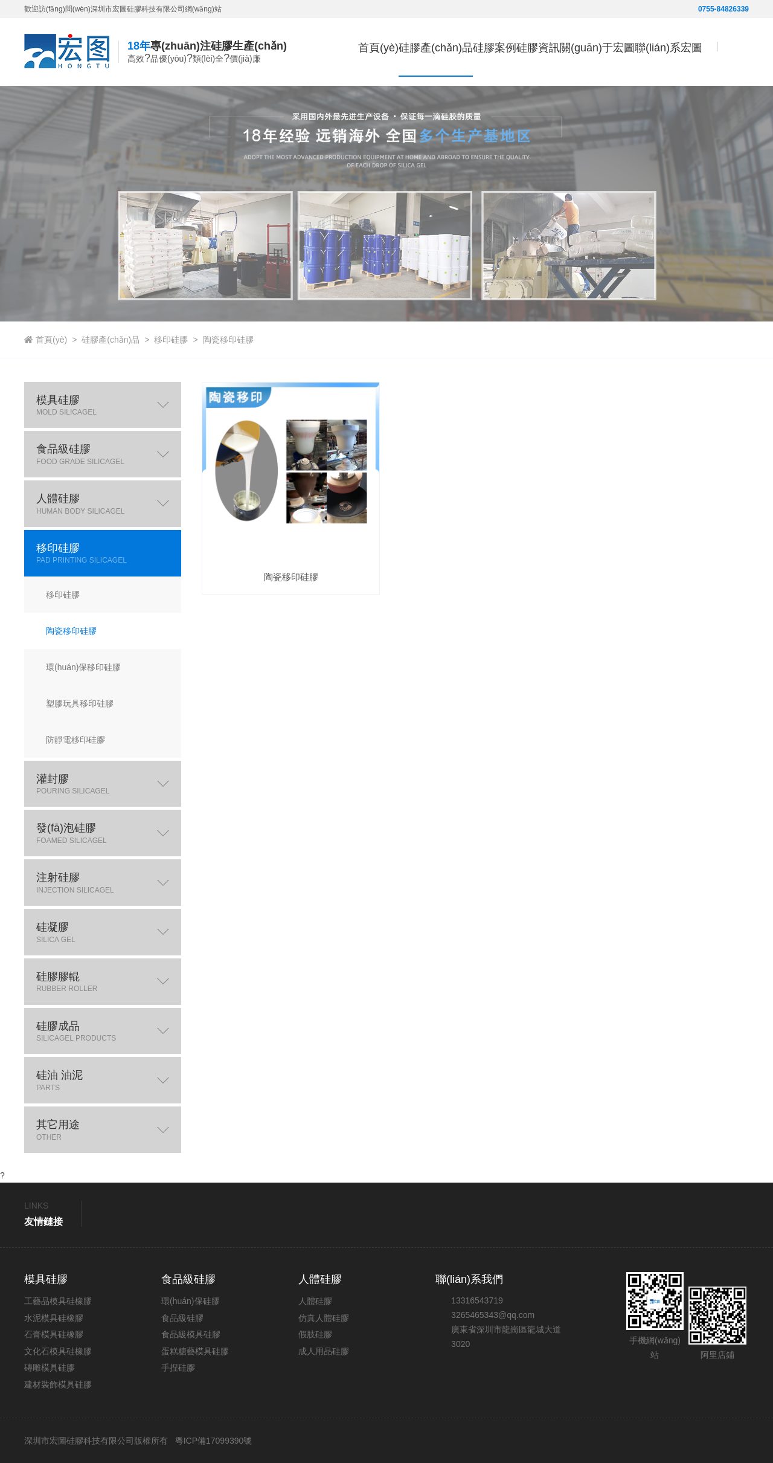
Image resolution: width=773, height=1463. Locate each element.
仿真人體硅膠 (323, 1318)
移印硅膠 (171, 339)
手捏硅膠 (178, 1367)
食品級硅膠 (182, 1318)
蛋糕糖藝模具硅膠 (195, 1351)
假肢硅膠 (315, 1334)
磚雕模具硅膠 (49, 1367)
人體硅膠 (315, 1301)
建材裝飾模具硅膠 (58, 1384)
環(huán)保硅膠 (190, 1301)
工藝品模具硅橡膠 (58, 1301)
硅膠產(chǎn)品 (111, 339)
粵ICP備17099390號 (212, 1440)
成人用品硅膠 (323, 1351)
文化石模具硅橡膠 (58, 1351)
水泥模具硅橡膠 (53, 1318)
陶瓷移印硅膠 (228, 339)
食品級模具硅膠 (190, 1334)
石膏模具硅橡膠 (53, 1334)
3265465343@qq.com (492, 1315)
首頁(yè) (293, 99)
